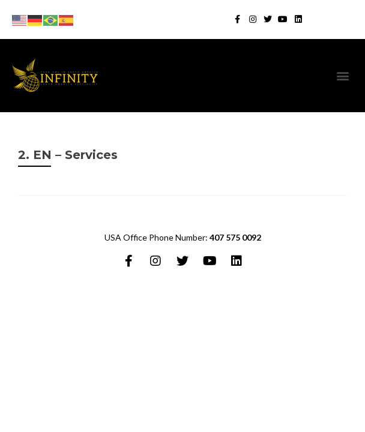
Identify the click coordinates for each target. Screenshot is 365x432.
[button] (343, 76)
